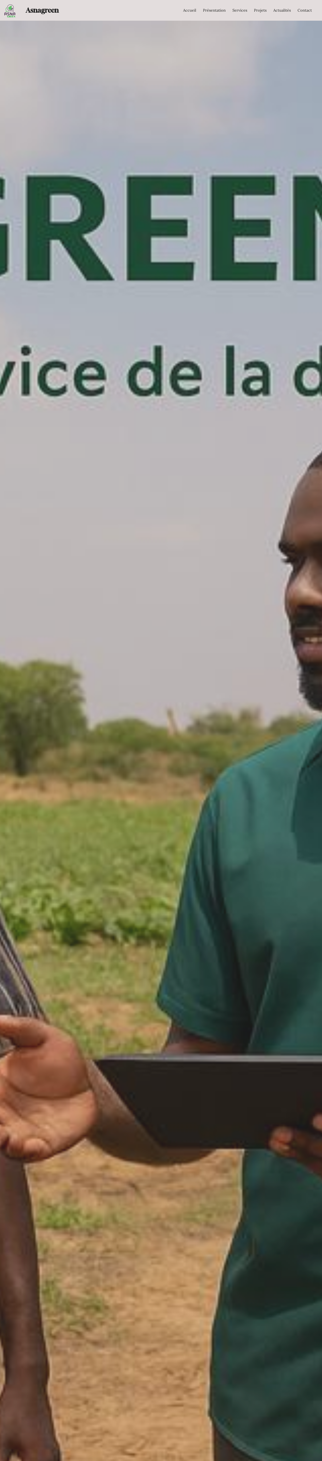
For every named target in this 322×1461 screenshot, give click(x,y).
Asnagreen (42, 10)
